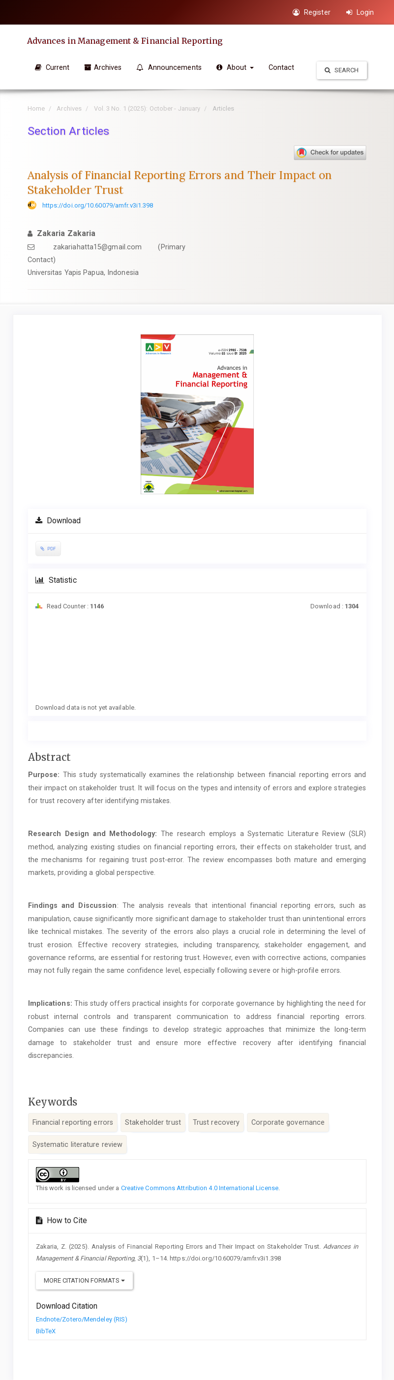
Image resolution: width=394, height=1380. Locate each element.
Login (360, 12)
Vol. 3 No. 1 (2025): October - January (147, 108)
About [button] (235, 67)
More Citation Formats (84, 1280)
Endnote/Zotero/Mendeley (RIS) (82, 1319)
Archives (102, 67)
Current (52, 67)
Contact (282, 67)
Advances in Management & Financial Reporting (125, 41)
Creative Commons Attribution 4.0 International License (199, 1188)
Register (312, 12)
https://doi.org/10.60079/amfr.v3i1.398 (97, 205)
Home (36, 108)
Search (342, 70)
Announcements (169, 67)
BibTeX (46, 1331)
